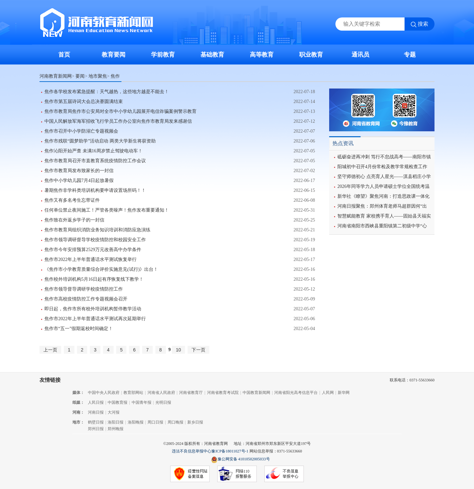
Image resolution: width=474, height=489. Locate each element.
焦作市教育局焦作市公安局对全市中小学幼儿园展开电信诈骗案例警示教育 (120, 111)
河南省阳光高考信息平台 (296, 392)
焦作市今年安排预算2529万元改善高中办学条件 (92, 249)
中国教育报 (117, 402)
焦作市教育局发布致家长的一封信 (79, 170)
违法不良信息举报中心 (191, 451)
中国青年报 (141, 402)
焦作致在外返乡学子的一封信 (74, 220)
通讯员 (360, 54)
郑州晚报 (115, 428)
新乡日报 (195, 422)
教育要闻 (113, 54)
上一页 (50, 349)
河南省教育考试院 (223, 392)
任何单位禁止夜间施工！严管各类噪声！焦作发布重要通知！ (106, 210)
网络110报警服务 (237, 474)
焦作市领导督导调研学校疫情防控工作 (83, 289)
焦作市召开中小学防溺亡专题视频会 (81, 131)
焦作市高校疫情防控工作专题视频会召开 (85, 298)
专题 (410, 54)
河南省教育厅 (191, 392)
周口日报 (155, 422)
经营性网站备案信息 (190, 474)
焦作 (115, 76)
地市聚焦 (98, 76)
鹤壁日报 (96, 422)
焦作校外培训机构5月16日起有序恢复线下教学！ (94, 279)
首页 (64, 54)
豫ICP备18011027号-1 (229, 451)
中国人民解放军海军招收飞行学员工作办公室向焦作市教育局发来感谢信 (118, 121)
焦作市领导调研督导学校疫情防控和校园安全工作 (95, 239)
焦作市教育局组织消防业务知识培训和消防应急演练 (97, 229)
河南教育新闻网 (56, 76)
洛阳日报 (115, 422)
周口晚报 (175, 422)
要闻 (80, 76)
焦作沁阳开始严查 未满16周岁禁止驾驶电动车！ (93, 150)
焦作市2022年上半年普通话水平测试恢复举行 (90, 259)
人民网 (328, 392)
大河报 (113, 412)
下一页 (198, 349)
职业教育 (311, 54)
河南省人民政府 (161, 392)
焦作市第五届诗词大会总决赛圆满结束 (83, 101)
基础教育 (212, 54)
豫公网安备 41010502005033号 (240, 459)
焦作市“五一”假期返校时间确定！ (78, 328)
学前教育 (163, 54)
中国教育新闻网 (256, 392)
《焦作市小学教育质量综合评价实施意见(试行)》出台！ (101, 269)
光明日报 (163, 402)
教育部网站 (133, 392)
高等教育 (262, 54)
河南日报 (96, 412)
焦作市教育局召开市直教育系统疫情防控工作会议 (95, 160)
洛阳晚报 (136, 422)
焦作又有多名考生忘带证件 (72, 200)
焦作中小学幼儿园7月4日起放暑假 (79, 180)
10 (178, 349)
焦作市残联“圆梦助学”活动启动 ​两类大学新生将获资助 (100, 141)
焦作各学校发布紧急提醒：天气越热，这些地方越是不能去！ (106, 91)
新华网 (344, 392)
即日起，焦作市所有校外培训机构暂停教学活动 (92, 308)
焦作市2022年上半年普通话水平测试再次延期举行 (95, 318)
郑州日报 (96, 428)
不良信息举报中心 (284, 474)
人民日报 (96, 402)
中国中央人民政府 (103, 392)
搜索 (423, 24)
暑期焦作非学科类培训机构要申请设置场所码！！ (95, 190)
